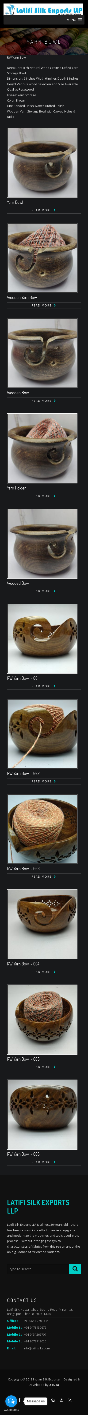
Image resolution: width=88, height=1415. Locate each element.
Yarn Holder (16, 487)
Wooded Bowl (18, 583)
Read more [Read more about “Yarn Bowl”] (41, 210)
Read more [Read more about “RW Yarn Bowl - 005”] (41, 1067)
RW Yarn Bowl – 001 (22, 678)
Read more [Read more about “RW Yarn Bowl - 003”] (41, 877)
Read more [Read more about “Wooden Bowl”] (41, 401)
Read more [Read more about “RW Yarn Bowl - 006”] (41, 1162)
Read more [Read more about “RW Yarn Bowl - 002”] (41, 781)
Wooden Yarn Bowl (22, 297)
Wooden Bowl (18, 392)
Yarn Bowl (15, 202)
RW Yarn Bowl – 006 (23, 1154)
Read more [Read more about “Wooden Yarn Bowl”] (41, 305)
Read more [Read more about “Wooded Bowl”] (41, 591)
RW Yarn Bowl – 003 (23, 868)
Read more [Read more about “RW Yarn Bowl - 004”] (41, 972)
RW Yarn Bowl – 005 (23, 1059)
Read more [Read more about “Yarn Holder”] (41, 496)
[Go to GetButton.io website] (11, 1410)
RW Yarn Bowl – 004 (23, 963)
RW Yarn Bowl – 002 (23, 773)
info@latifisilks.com (36, 1348)
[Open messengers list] (11, 1401)
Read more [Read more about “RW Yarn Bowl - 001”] (41, 686)
